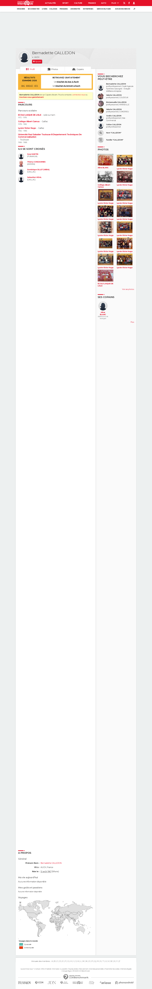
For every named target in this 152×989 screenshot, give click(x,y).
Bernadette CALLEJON (116, 84)
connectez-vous (78, 95)
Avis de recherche (122, 9)
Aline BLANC (103, 168)
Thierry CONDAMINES (36, 162)
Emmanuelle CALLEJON (116, 102)
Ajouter (38, 61)
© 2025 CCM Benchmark (81, 971)
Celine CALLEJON (113, 125)
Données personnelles (97, 969)
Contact (37, 969)
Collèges (53, 9)
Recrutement (83, 969)
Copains (80, 69)
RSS (43, 969)
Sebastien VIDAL (34, 177)
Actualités (50, 3)
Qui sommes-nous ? (27, 969)
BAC (23, 86)
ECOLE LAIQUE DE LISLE (29, 115)
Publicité (48, 969)
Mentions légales (126, 969)
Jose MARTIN (32, 154)
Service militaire (104, 9)
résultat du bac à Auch (68, 82)
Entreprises (88, 9)
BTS (36, 86)
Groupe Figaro (67, 971)
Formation (56, 969)
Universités (75, 9)
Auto (103, 3)
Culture (78, 3)
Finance (92, 3)
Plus (115, 3)
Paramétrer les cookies (112, 969)
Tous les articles (73, 969)
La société (64, 969)
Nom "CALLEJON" (113, 133)
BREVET (29, 86)
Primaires (64, 9)
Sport (65, 3)
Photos (54, 69)
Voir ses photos (128, 289)
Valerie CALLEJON (113, 95)
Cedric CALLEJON (113, 116)
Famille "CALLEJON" (114, 140)
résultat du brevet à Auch (67, 86)
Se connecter (33, 9)
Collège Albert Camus (29, 121)
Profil (32, 69)
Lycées (44, 9)
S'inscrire (21, 9)
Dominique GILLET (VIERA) (38, 170)
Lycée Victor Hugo (27, 128)
